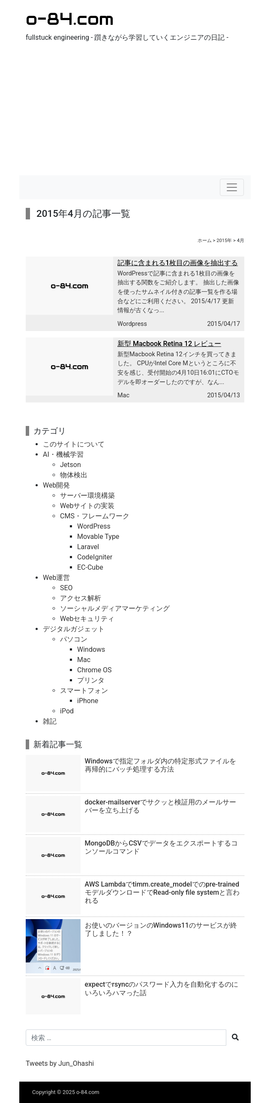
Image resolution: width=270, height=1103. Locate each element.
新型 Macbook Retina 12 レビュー (169, 344)
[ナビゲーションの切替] (232, 187)
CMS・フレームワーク (94, 516)
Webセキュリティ (87, 619)
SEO (66, 588)
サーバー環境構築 (87, 495)
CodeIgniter (94, 557)
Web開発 (56, 485)
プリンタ (91, 680)
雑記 (50, 721)
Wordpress (132, 324)
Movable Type (98, 536)
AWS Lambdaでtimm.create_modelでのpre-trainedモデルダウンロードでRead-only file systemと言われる (162, 892)
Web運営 (56, 578)
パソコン (73, 639)
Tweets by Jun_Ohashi (60, 1063)
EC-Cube (90, 567)
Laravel (88, 547)
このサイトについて (74, 444)
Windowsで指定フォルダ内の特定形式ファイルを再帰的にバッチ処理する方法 (160, 765)
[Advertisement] (135, 111)
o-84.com (70, 19)
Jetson (70, 465)
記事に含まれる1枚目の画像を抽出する (177, 263)
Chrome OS (94, 670)
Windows (91, 649)
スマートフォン (84, 690)
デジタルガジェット (74, 629)
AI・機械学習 (63, 454)
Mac (123, 395)
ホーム (205, 240)
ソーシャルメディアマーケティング (115, 608)
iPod (67, 711)
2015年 (224, 240)
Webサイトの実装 (87, 506)
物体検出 (73, 475)
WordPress (94, 526)
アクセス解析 (80, 598)
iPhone (87, 701)
